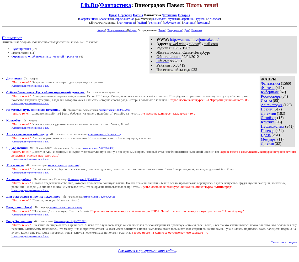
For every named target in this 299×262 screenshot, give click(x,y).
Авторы (101, 30)
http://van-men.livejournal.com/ (194, 39)
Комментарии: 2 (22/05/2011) (104, 134)
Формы (133, 30)
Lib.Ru (89, 5)
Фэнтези (267, 88)
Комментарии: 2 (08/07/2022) (98, 148)
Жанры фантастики (117, 30)
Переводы (125, 15)
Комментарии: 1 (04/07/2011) (70, 221)
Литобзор (268, 118)
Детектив (268, 113)
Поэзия (138, 15)
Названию (197, 30)
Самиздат (159, 19)
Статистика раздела (284, 242)
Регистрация (126, 22)
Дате (187, 30)
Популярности (175, 30)
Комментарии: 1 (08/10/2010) (114, 109)
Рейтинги (155, 22)
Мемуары (268, 139)
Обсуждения (172, 22)
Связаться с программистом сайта (147, 251)
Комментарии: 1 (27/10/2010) (64, 165)
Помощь (203, 22)
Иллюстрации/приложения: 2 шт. (30, 158)
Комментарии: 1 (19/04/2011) (84, 179)
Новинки (189, 22)
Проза (113, 15)
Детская (267, 143)
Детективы (169, 15)
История (184, 15)
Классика (105, 19)
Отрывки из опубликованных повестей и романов (45, 56)
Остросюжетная (123, 19)
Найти (142, 22)
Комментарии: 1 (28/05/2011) (98, 196)
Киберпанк (269, 92)
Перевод (267, 131)
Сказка (266, 101)
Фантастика (115, 5)
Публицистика (21, 49)
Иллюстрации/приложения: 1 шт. (30, 85)
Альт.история (271, 105)
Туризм (200, 19)
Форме (162, 30)
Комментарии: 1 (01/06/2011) (65, 207)
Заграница (187, 19)
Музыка (173, 19)
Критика (267, 122)
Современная (88, 19)
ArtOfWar (213, 19)
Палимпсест (12, 38)
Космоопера (270, 96)
